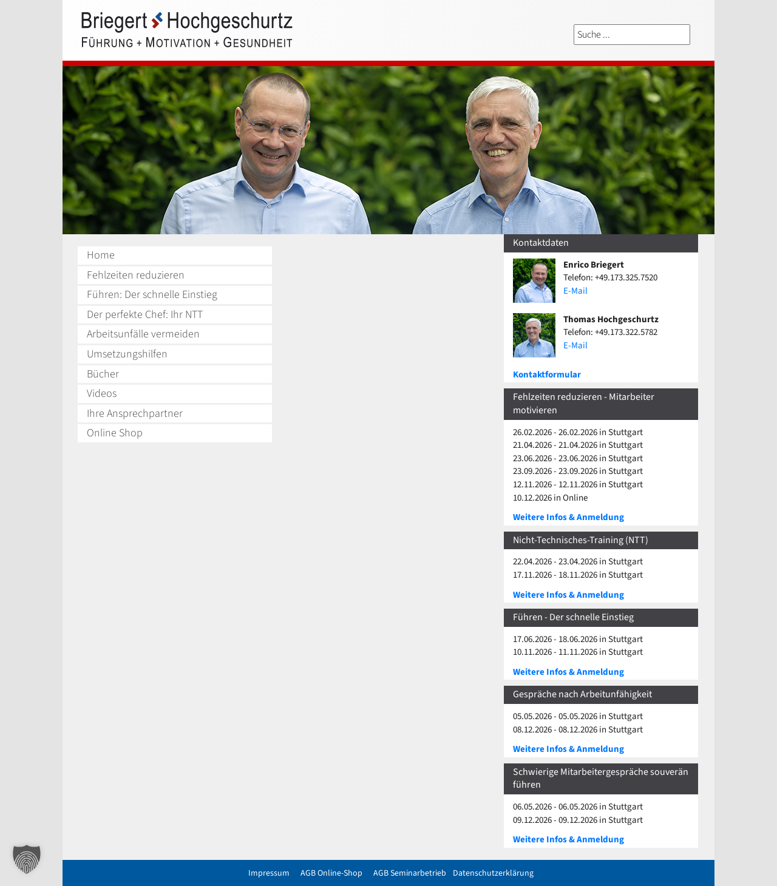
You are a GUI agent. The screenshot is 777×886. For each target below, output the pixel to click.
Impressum (269, 873)
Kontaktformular (547, 374)
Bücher (103, 374)
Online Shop (115, 433)
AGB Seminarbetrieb (409, 873)
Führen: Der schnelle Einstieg (152, 294)
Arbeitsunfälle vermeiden (143, 334)
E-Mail (575, 291)
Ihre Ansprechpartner (135, 413)
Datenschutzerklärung (493, 873)
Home (101, 255)
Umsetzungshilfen (127, 354)
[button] (26, 859)
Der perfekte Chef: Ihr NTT (145, 314)
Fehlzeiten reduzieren (136, 275)
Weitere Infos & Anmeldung (568, 517)
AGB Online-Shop (331, 873)
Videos (102, 393)
